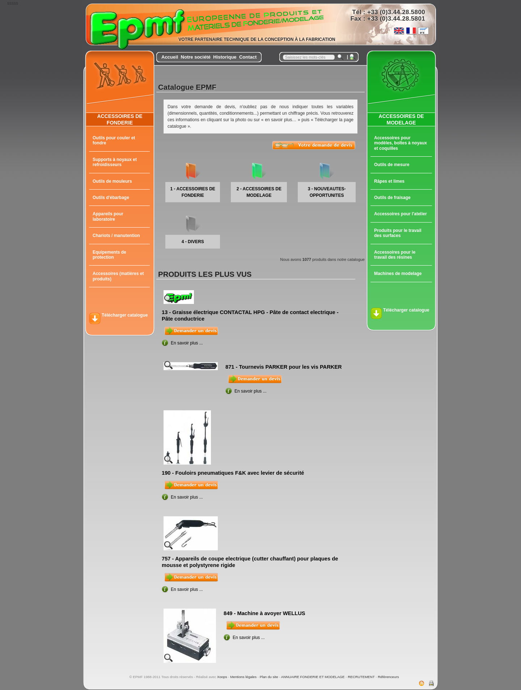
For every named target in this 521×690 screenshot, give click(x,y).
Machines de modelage (398, 273)
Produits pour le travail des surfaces (398, 233)
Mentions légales (243, 677)
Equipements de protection (109, 255)
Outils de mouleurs (112, 181)
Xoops (222, 677)
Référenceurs (388, 677)
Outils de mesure (391, 164)
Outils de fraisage (392, 197)
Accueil (169, 57)
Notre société (196, 57)
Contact (248, 57)
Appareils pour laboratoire (108, 216)
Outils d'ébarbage (111, 197)
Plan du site (269, 677)
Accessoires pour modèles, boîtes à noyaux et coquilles (400, 143)
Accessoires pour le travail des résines (394, 255)
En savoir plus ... (187, 343)
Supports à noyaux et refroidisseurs (115, 162)
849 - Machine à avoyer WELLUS (264, 613)
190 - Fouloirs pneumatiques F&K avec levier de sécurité (233, 473)
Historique (224, 57)
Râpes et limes (389, 181)
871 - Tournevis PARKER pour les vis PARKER (283, 367)
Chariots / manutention (116, 235)
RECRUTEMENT (361, 677)
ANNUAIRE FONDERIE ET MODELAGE (313, 677)
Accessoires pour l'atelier (400, 213)
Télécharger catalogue (125, 315)
